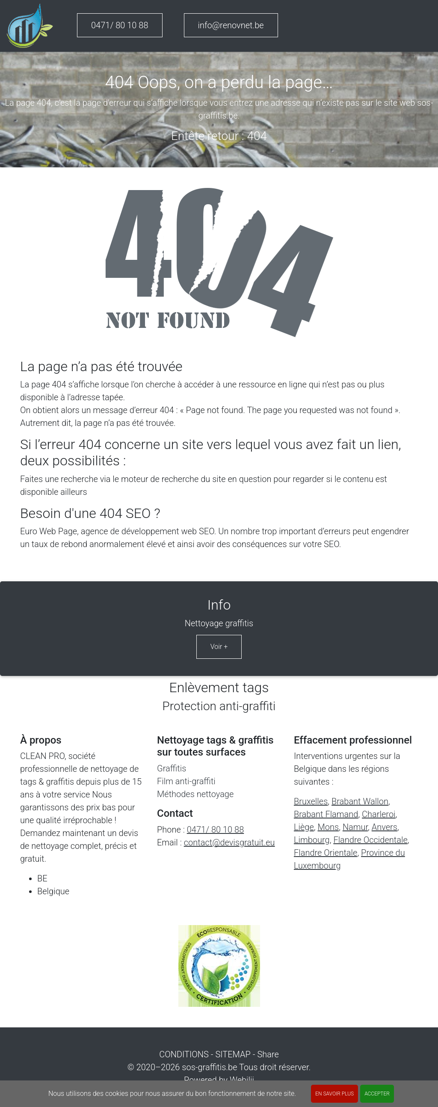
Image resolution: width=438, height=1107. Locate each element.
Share (267, 1054)
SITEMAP (233, 1054)
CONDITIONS (184, 1054)
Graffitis (171, 768)
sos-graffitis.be (209, 1067)
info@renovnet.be (231, 25)
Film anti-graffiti (186, 781)
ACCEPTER (377, 1094)
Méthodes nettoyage (195, 794)
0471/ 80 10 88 (119, 25)
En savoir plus (334, 1094)
